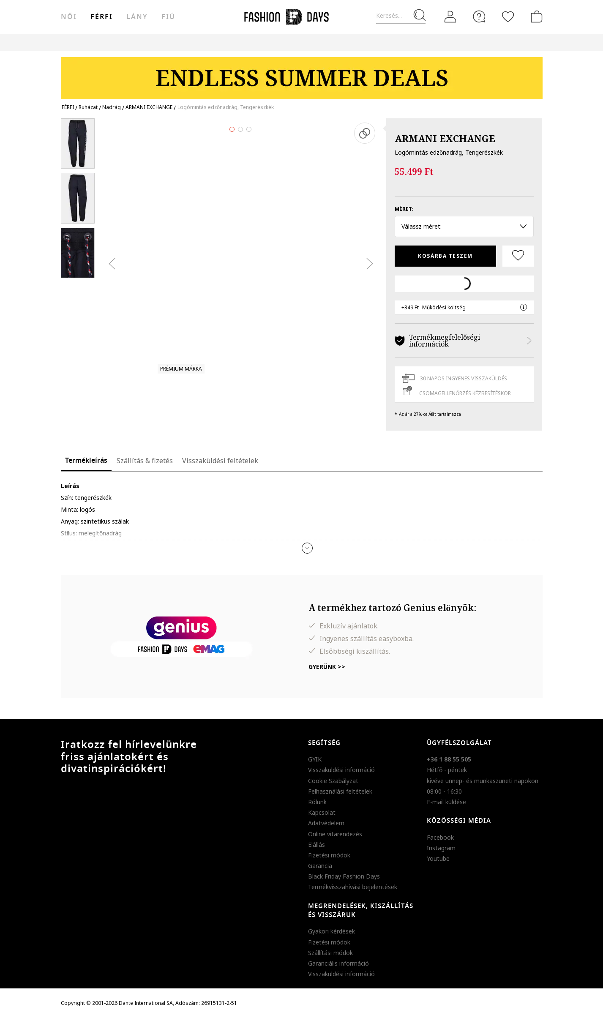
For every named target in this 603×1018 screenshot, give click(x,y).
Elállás (316, 845)
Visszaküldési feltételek (220, 460)
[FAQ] (479, 16)
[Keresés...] (401, 16)
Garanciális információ (338, 963)
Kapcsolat (322, 812)
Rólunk (317, 802)
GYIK (315, 759)
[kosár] (535, 16)
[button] (307, 548)
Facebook (440, 837)
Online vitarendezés (335, 834)
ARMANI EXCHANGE (445, 138)
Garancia (320, 866)
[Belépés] (450, 17)
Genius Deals (354, 42)
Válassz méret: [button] (464, 226)
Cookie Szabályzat (333, 781)
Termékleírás (86, 461)
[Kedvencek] (508, 16)
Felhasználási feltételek (340, 791)
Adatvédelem (326, 823)
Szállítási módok (330, 953)
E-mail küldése (446, 802)
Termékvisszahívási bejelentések (352, 887)
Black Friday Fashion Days (344, 876)
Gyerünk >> (326, 667)
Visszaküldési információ (341, 770)
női (69, 17)
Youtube (438, 858)
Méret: (404, 209)
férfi (101, 17)
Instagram (441, 848)
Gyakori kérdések (331, 931)
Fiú (168, 17)
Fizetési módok (329, 855)
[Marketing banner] (302, 74)
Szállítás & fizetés (145, 460)
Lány (137, 17)
